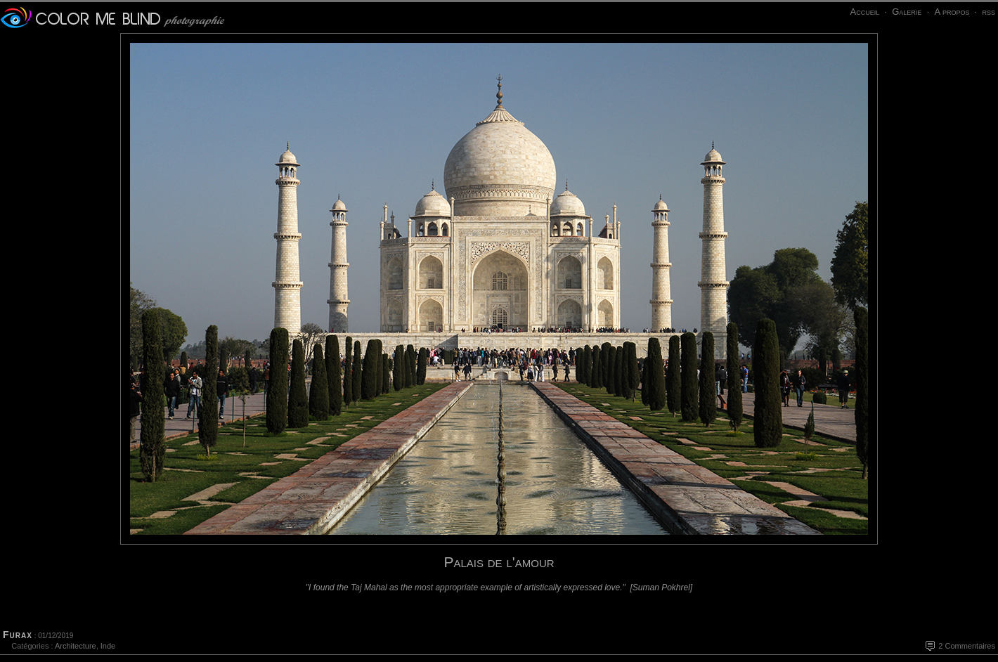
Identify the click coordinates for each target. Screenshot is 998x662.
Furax (17, 634)
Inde (108, 646)
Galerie (906, 11)
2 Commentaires (966, 646)
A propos (951, 11)
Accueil (864, 11)
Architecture (75, 646)
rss (988, 11)
